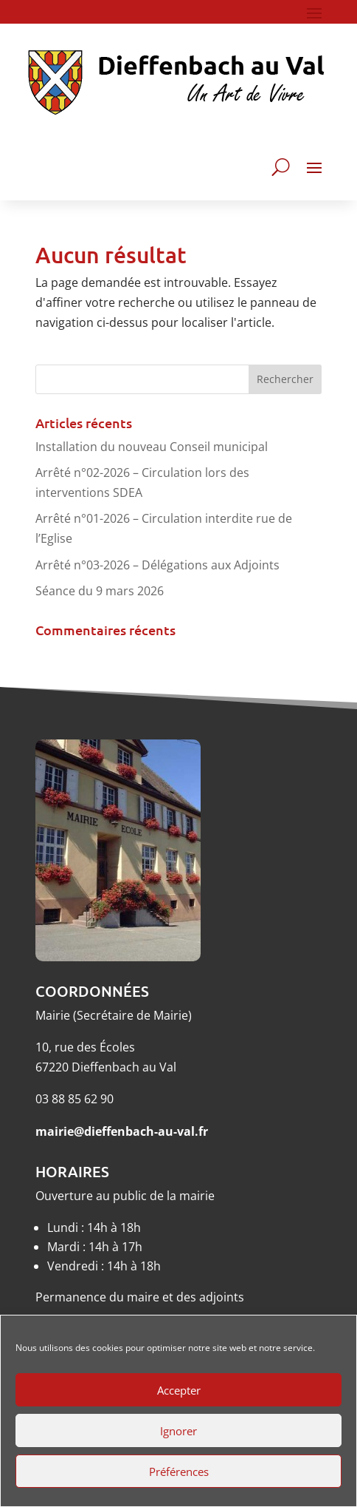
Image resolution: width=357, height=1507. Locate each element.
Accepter (179, 1390)
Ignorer (178, 1430)
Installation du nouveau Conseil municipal (151, 446)
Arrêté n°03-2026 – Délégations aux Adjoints (157, 565)
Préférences (179, 1471)
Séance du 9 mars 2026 (99, 591)
